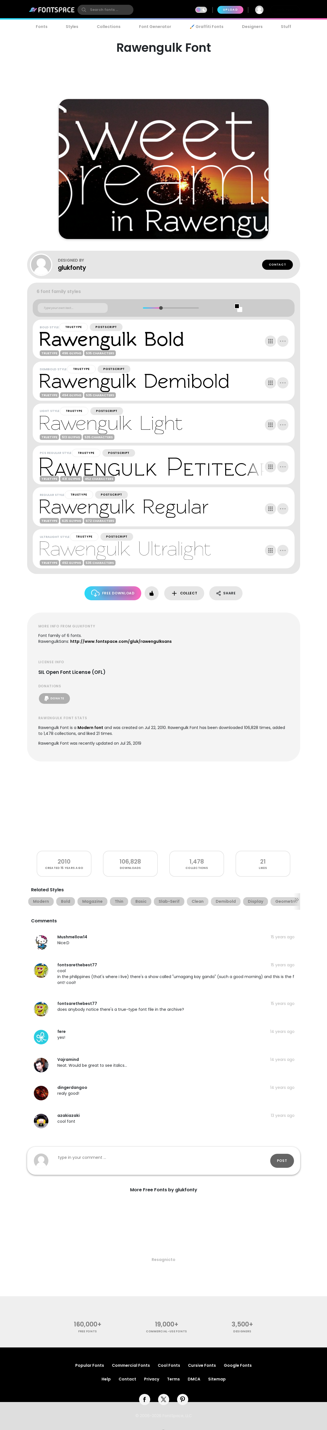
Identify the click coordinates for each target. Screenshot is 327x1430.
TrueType (73, 327)
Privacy (151, 1379)
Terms (173, 1379)
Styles (72, 26)
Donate (54, 698)
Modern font (90, 727)
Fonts (42, 26)
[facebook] (144, 1399)
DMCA (194, 1379)
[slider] (161, 308)
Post (282, 1160)
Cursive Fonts (202, 1365)
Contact (277, 264)
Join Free (284, 10)
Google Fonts (238, 1365)
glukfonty (72, 268)
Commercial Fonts (131, 1365)
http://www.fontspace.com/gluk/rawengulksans (121, 641)
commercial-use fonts (166, 1331)
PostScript (106, 327)
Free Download (113, 593)
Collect (184, 593)
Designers (252, 26)
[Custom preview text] (73, 308)
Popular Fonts (89, 1365)
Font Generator (155, 26)
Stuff (286, 26)
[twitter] (163, 1399)
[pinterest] (182, 1399)
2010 (64, 861)
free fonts (87, 1331)
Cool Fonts (169, 1365)
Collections (109, 26)
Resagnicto (163, 1259)
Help (106, 1379)
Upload (230, 10)
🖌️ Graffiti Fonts (206, 26)
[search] (105, 10)
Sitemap (217, 1379)
